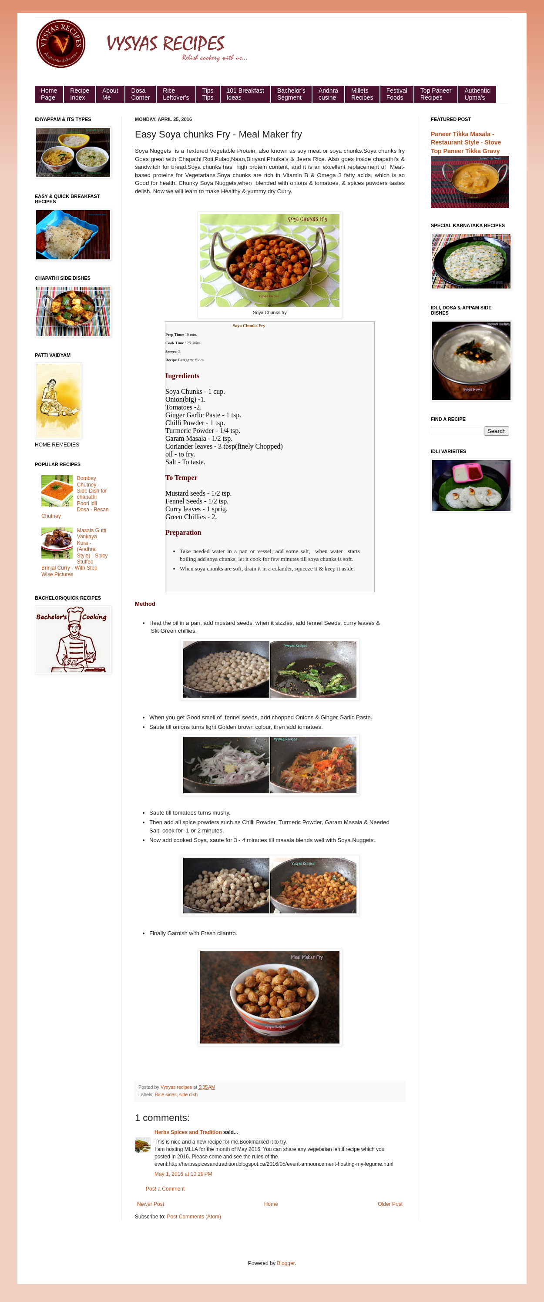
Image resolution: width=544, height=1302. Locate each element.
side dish (188, 1094)
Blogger (286, 1263)
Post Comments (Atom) (194, 1217)
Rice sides (166, 1094)
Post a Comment (165, 1189)
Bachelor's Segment (291, 94)
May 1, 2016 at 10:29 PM (183, 1174)
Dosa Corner (140, 94)
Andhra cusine (328, 94)
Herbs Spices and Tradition (188, 1132)
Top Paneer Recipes (436, 94)
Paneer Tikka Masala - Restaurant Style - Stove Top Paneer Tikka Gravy (466, 142)
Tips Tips (208, 94)
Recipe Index (79, 94)
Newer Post (150, 1204)
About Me (110, 94)
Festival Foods (396, 94)
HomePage (49, 94)
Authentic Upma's (477, 94)
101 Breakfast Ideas (245, 94)
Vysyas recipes (177, 1087)
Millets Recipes (362, 94)
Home (271, 1204)
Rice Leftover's (176, 94)
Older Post (390, 1204)
